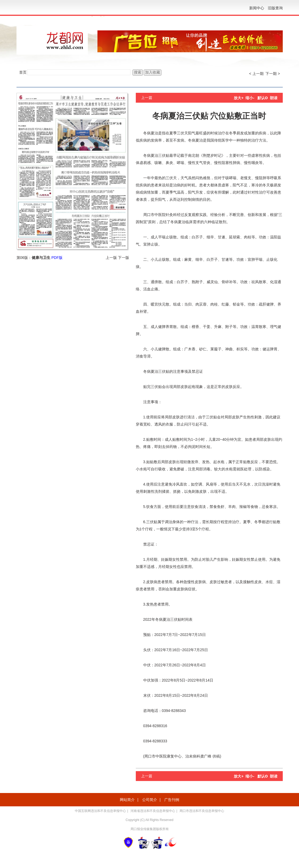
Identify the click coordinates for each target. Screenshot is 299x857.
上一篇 (146, 97)
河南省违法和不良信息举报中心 (152, 811)
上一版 (111, 257)
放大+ (238, 98)
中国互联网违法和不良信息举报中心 (100, 811)
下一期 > (272, 73)
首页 (23, 72)
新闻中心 (256, 8)
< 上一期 (256, 73)
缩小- (249, 98)
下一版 (123, 257)
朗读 (273, 98)
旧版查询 (275, 8)
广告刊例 (171, 800)
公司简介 (149, 800)
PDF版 (57, 257)
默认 (262, 98)
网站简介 (127, 800)
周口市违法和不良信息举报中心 (201, 811)
